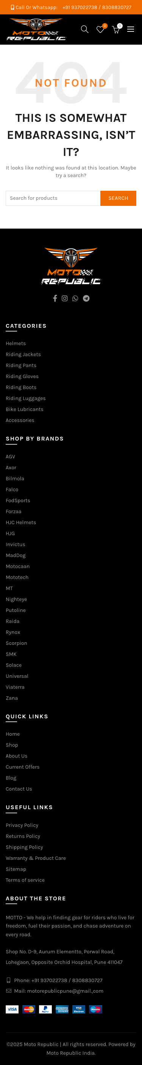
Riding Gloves (22, 376)
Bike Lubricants (25, 409)
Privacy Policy (22, 825)
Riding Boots (21, 387)
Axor (11, 467)
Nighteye (16, 599)
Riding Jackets (23, 354)
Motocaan (18, 566)
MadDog (16, 555)
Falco (12, 489)
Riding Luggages (26, 398)
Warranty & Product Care (36, 858)
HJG (10, 533)
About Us (17, 756)
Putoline (16, 610)
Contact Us (19, 789)
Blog (11, 778)
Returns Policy (23, 836)
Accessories (20, 420)
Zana (12, 698)
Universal (17, 676)
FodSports (18, 500)
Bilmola (15, 478)
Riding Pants (21, 365)
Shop (12, 745)
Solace (14, 665)
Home (13, 734)
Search (118, 198)
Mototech (17, 577)
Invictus (15, 544)
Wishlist (104, 26)
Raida (12, 621)
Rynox (13, 632)
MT (9, 588)
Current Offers (23, 767)
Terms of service (25, 880)
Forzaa (14, 511)
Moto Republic (41, 1044)
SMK (11, 654)
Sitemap (16, 869)
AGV (10, 456)
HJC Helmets (21, 522)
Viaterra (15, 687)
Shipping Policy (24, 847)
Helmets (16, 343)
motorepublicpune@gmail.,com (65, 991)
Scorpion (16, 643)
